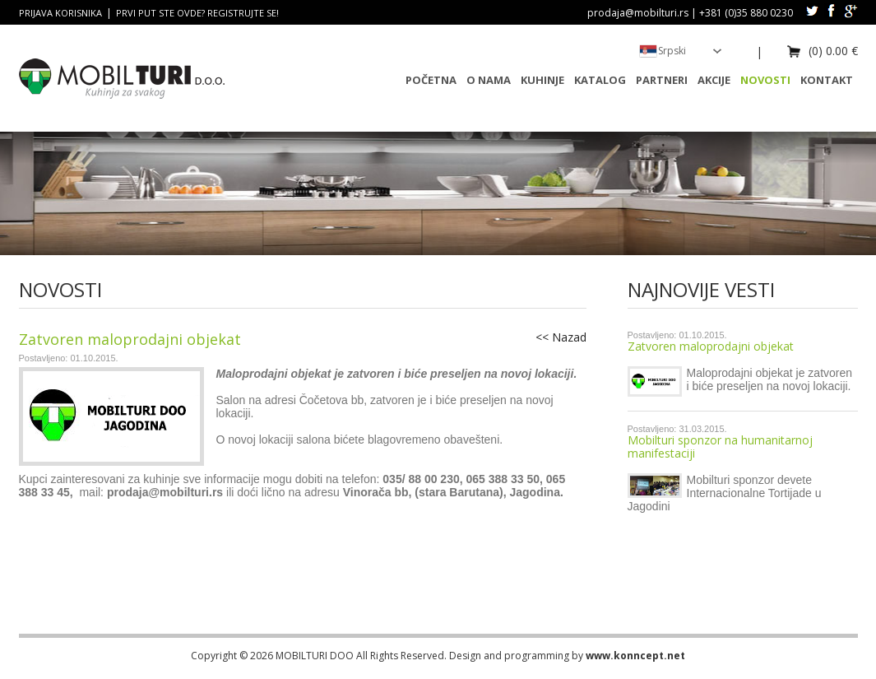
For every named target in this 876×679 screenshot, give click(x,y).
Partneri (662, 79)
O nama (488, 79)
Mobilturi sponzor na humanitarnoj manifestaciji (720, 446)
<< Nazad (560, 337)
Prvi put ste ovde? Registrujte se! (197, 13)
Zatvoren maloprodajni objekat (711, 346)
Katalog (600, 79)
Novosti (765, 79)
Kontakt (826, 79)
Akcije (714, 79)
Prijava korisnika (60, 13)
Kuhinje (542, 79)
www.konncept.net (635, 656)
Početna (431, 79)
